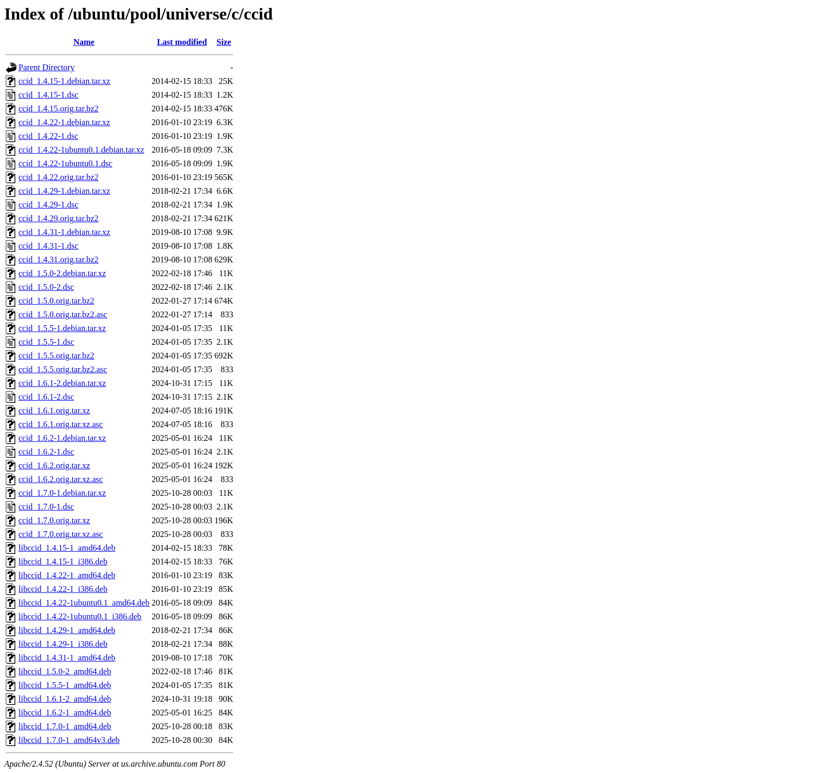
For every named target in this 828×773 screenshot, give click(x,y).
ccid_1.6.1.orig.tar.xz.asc (60, 424)
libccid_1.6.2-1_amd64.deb (64, 712)
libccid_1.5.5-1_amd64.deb (64, 685)
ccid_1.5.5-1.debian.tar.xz (62, 328)
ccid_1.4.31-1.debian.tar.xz (64, 232)
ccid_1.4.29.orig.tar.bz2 (58, 218)
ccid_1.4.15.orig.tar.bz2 (58, 108)
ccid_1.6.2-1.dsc (46, 451)
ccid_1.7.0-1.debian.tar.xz (62, 492)
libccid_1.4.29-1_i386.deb (62, 643)
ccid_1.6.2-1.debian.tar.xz (62, 437)
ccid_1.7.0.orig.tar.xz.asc (60, 534)
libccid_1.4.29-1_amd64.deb (67, 630)
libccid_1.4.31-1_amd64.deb (67, 657)
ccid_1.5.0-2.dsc (46, 286)
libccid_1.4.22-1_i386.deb (62, 589)
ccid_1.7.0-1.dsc (46, 506)
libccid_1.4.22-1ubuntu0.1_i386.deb (80, 616)
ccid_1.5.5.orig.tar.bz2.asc (62, 369)
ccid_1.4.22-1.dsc (48, 135)
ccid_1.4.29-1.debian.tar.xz (64, 190)
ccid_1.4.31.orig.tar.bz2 (58, 259)
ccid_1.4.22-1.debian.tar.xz (64, 122)
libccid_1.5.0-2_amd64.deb (64, 671)
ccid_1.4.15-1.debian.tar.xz (64, 81)
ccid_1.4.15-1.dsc (48, 94)
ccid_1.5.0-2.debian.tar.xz (62, 273)
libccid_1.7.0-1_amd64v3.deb (69, 740)
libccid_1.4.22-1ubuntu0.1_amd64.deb (83, 602)
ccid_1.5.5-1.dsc (46, 341)
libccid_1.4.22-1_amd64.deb (67, 575)
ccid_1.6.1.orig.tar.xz (54, 410)
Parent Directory (46, 67)
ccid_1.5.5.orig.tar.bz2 (56, 355)
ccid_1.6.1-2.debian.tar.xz (62, 383)
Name (84, 41)
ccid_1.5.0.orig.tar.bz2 (56, 300)
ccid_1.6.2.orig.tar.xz (54, 465)
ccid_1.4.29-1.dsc (48, 204)
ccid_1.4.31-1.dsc (48, 245)
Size (224, 41)
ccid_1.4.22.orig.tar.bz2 (58, 177)
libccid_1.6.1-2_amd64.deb (64, 698)
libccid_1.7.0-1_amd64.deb (64, 726)
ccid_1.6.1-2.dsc (46, 396)
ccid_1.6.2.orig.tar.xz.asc (60, 479)
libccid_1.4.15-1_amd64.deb (67, 547)
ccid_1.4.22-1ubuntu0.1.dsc (65, 163)
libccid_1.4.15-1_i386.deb (62, 561)
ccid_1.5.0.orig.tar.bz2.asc (62, 314)
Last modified (182, 41)
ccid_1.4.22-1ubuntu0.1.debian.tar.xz (81, 149)
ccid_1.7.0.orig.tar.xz (54, 520)
